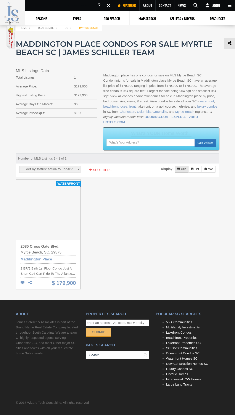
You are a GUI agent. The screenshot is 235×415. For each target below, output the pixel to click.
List (195, 169)
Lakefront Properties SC (183, 343)
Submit (98, 332)
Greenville (160, 111)
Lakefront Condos (179, 332)
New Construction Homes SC (187, 363)
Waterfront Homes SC (182, 358)
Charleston (127, 111)
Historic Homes (177, 374)
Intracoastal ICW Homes (183, 379)
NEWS (182, 5)
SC (66, 28)
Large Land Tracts (179, 384)
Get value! (205, 143)
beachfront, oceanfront (119, 106)
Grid (181, 169)
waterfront (207, 101)
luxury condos (207, 106)
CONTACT (165, 5)
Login (212, 5)
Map (208, 169)
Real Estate (46, 28)
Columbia (144, 111)
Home (23, 28)
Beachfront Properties (181, 337)
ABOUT (147, 5)
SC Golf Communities (181, 348)
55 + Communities (179, 322)
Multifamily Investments (183, 327)
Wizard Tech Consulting (44, 402)
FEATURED (126, 5)
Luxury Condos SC (179, 369)
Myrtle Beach (184, 111)
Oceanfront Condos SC (183, 353)
